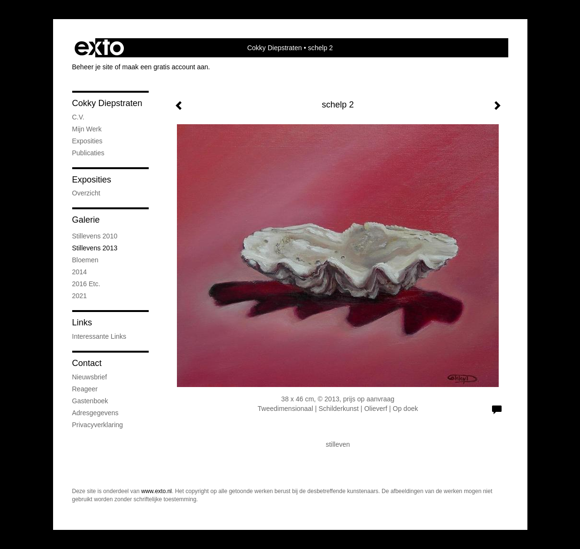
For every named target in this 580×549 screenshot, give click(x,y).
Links (82, 322)
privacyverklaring (97, 425)
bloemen (85, 260)
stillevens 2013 (95, 248)
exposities (87, 141)
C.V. (78, 117)
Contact (87, 363)
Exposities (91, 179)
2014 (79, 272)
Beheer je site (92, 67)
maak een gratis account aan (165, 67)
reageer (85, 389)
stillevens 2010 (95, 236)
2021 (79, 296)
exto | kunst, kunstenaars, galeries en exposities (99, 47)
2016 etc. (86, 284)
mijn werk (87, 129)
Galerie (86, 220)
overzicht (86, 193)
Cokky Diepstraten (274, 48)
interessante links (99, 336)
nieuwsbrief (89, 377)
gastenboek (90, 401)
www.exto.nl (156, 491)
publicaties (88, 153)
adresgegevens (95, 413)
